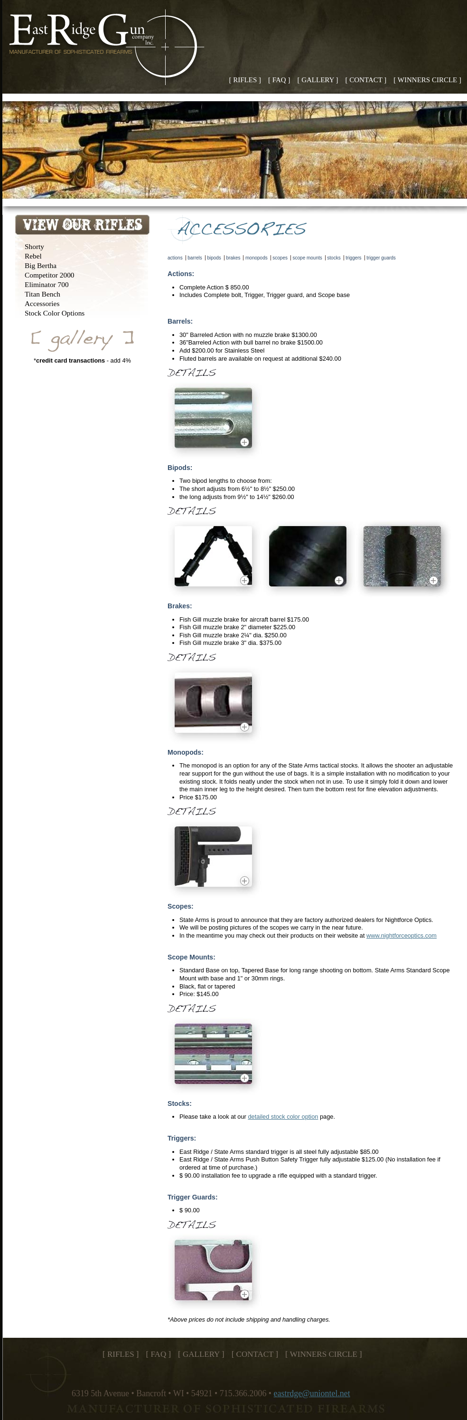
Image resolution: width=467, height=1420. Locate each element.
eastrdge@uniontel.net (312, 1393)
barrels (194, 257)
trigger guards (381, 257)
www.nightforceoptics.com (401, 935)
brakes (233, 257)
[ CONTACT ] (366, 80)
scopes (280, 257)
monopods (256, 257)
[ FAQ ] (279, 80)
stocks (333, 257)
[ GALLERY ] (317, 80)
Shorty (34, 246)
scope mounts (307, 257)
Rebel (33, 256)
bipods (214, 257)
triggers (353, 257)
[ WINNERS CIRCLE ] (427, 80)
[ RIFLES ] (245, 80)
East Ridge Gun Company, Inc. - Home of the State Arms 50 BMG (109, 48)
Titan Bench (42, 294)
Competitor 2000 (50, 275)
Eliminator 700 (47, 284)
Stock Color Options (54, 313)
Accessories (42, 303)
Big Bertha (40, 265)
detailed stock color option (283, 1116)
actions (175, 257)
